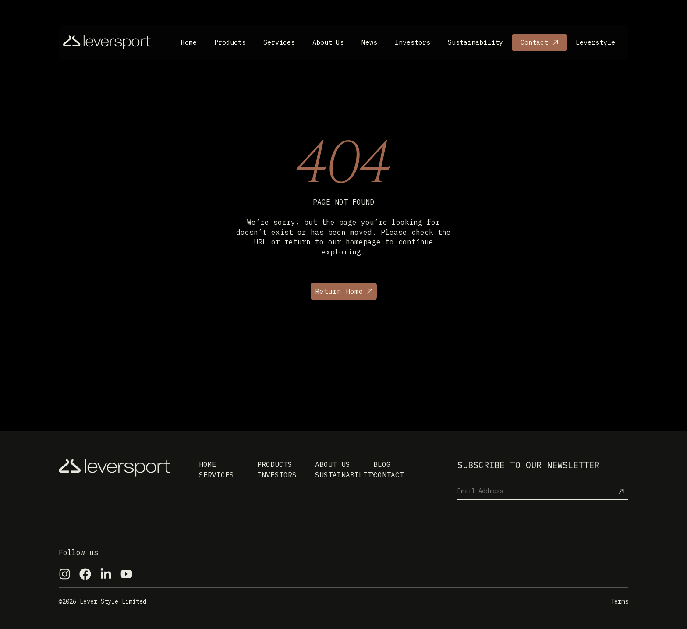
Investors (412, 42)
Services (279, 42)
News (369, 42)
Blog (382, 464)
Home (189, 42)
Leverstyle (595, 42)
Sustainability (475, 42)
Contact (534, 42)
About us (332, 464)
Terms (619, 601)
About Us (328, 42)
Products (230, 42)
